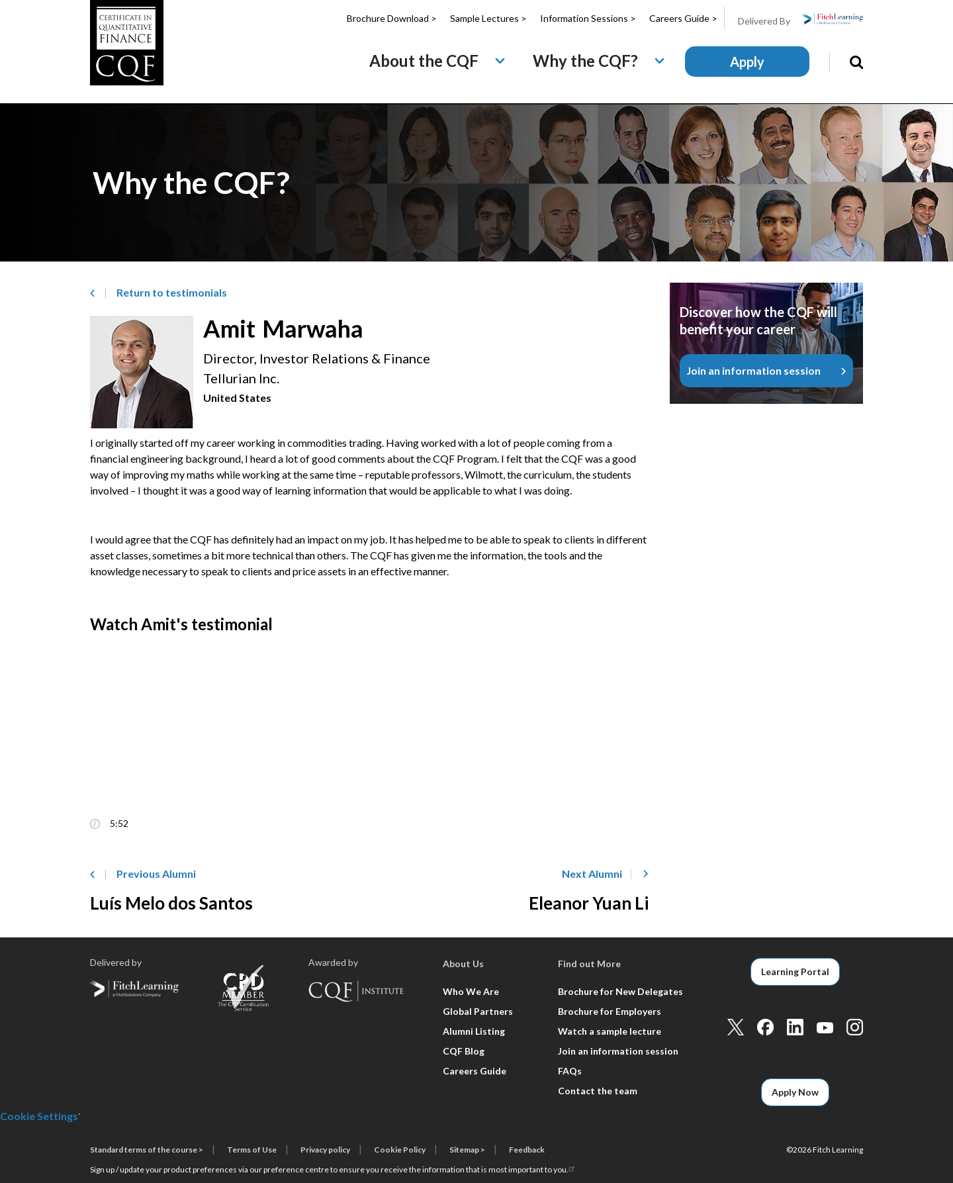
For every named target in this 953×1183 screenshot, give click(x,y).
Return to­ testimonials (171, 292)
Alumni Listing (474, 1031)
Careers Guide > (683, 18)
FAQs (570, 1070)
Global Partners (478, 1011)
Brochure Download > (392, 18)
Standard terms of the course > (146, 1150)
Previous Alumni (156, 873)
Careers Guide (474, 1070)
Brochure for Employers (609, 1011)
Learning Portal (795, 971)
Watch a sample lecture (609, 1031)
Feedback (527, 1150)
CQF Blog (463, 1051)
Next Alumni (592, 873)
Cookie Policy (400, 1150)
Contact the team (597, 1090)
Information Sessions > (588, 18)
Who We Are (471, 991)
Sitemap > (467, 1150)
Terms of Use (252, 1150)
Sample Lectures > (488, 18)
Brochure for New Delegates (620, 991)
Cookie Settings (39, 1116)
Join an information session (753, 370)
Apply (747, 62)
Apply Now (795, 1092)
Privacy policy (325, 1150)
